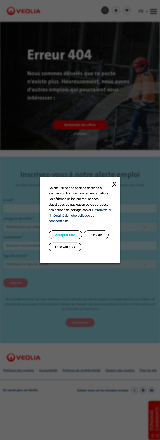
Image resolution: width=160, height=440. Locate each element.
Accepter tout (66, 236)
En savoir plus (65, 248)
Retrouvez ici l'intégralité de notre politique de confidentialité (79, 217)
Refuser (96, 236)
